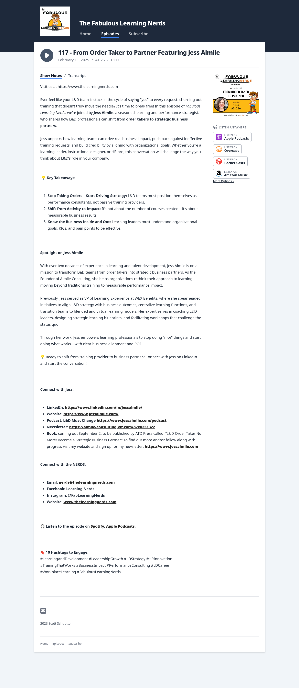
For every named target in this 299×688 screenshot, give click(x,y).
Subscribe (139, 34)
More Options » (223, 181)
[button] (46, 55)
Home (85, 34)
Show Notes (51, 75)
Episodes (110, 34)
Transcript (77, 75)
